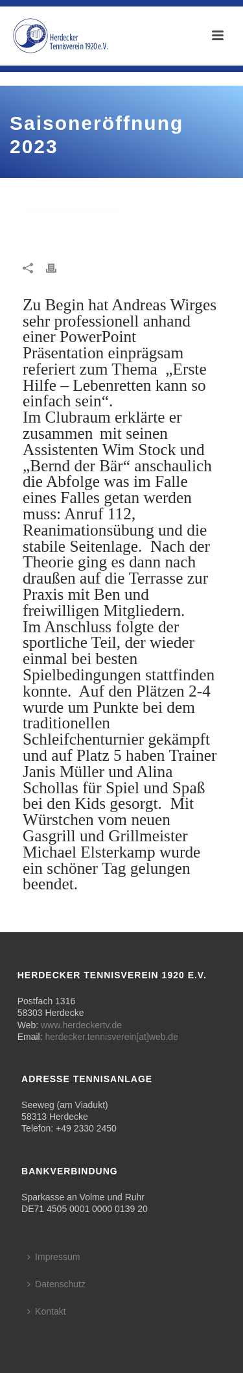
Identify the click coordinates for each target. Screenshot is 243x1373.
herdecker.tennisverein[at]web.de (111, 1037)
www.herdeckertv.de (81, 1025)
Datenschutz (56, 1284)
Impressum (53, 1257)
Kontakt (46, 1311)
